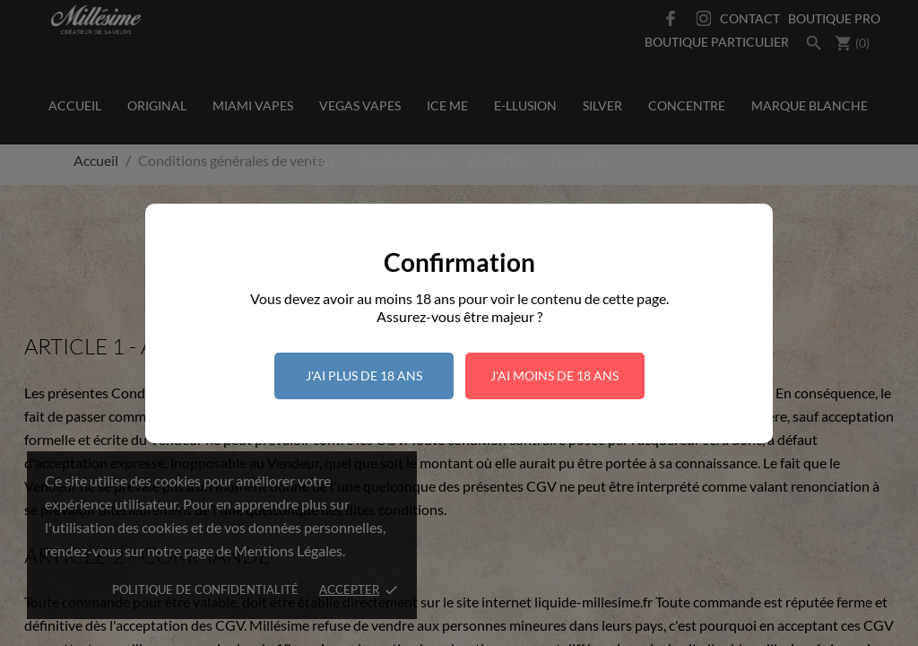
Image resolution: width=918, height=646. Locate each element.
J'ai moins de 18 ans (554, 375)
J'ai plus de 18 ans (364, 375)
